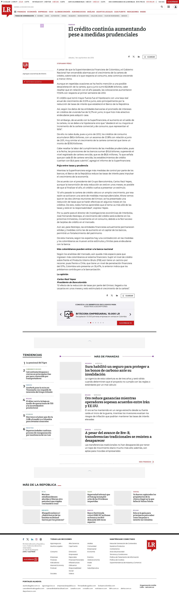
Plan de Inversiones (112, 16)
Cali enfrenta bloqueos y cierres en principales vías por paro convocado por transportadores (38, 375)
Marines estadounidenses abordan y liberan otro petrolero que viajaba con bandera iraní (52, 499)
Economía (91, 552)
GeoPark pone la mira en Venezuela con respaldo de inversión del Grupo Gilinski (39, 390)
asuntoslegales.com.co (31, 586)
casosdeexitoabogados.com (33, 588)
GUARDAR (149, 57)
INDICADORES (133, 12)
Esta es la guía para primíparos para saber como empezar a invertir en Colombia (143, 516)
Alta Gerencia (74, 543)
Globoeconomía (93, 560)
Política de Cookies (117, 560)
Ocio (89, 565)
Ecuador (29, 414)
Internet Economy (57, 565)
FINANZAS (21, 12)
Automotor (55, 16)
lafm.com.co (113, 588)
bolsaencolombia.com (106, 586)
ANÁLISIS (91, 12)
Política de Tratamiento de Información (124, 557)
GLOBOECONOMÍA (62, 12)
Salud (89, 492)
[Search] (161, 7)
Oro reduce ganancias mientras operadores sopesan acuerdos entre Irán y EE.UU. (117, 402)
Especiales (73, 557)
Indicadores (54, 562)
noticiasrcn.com (101, 588)
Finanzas (53, 560)
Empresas (54, 557)
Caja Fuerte (73, 546)
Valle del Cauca (96, 16)
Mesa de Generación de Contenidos (123, 543)
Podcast (53, 568)
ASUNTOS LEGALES (104, 12)
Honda (64, 16)
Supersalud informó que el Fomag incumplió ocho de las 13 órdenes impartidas (98, 497)
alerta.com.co (126, 588)
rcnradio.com (88, 588)
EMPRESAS (42, 12)
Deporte (45, 510)
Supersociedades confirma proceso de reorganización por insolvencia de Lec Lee (38, 433)
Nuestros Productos (117, 546)
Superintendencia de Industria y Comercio (125, 562)
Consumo (54, 552)
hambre (40, 16)
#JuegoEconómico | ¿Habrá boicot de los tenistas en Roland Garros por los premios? (53, 516)
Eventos (90, 557)
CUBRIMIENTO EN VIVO (33, 369)
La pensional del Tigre (36, 363)
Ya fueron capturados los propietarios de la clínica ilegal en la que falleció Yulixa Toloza (144, 497)
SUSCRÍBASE (172, 2)
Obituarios (73, 565)
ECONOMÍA (32, 12)
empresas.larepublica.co (66, 586)
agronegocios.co (48, 586)
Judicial (136, 492)
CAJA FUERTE (119, 12)
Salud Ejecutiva (93, 568)
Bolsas (29, 398)
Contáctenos (115, 549)
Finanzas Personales (76, 560)
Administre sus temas (33, 82)
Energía (29, 385)
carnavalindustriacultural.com (57, 588)
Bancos (124, 16)
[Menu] (15, 11)
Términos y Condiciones (118, 554)
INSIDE (143, 12)
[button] (60, 314)
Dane (47, 16)
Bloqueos (72, 16)
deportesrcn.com (29, 591)
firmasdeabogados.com (87, 586)
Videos (71, 573)
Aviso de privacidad (117, 552)
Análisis (90, 543)
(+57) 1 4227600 (29, 552)
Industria (29, 428)
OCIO (51, 12)
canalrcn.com (75, 588)
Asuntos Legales (56, 546)
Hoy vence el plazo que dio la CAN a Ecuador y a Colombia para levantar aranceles (39, 419)
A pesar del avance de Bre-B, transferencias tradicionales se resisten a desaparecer (118, 437)
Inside (89, 562)
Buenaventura (83, 16)
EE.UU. (44, 492)
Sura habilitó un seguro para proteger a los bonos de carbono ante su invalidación (117, 370)
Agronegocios (55, 543)
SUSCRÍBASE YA (125, 323)
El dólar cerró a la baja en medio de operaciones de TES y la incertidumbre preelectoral (39, 404)
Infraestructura (74, 562)
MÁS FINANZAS (145, 462)
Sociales (53, 573)
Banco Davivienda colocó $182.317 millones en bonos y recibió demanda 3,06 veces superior (98, 517)
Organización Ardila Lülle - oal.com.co (148, 586)
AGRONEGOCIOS (79, 12)
